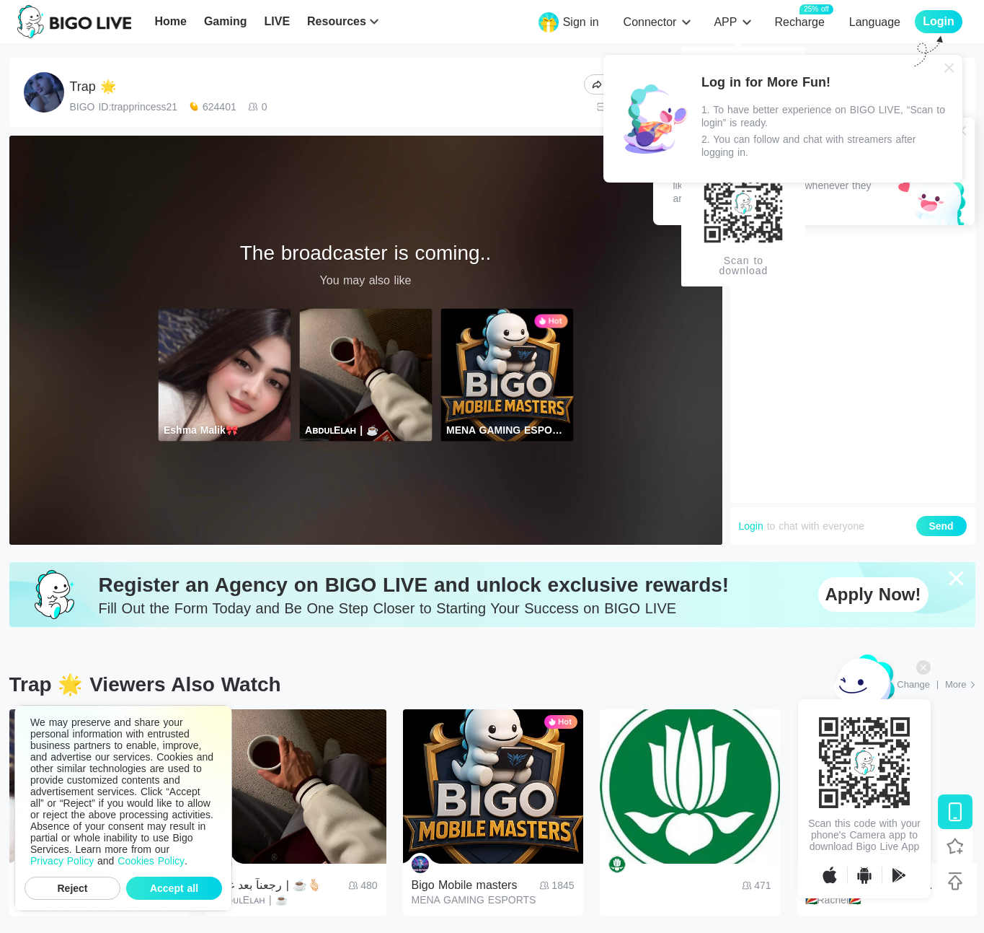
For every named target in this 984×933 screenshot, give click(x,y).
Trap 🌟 (93, 86)
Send (940, 526)
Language (874, 22)
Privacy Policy (62, 861)
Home (170, 21)
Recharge (799, 21)
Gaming (225, 21)
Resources (336, 21)
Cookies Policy (151, 861)
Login (751, 526)
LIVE (277, 21)
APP (725, 22)
